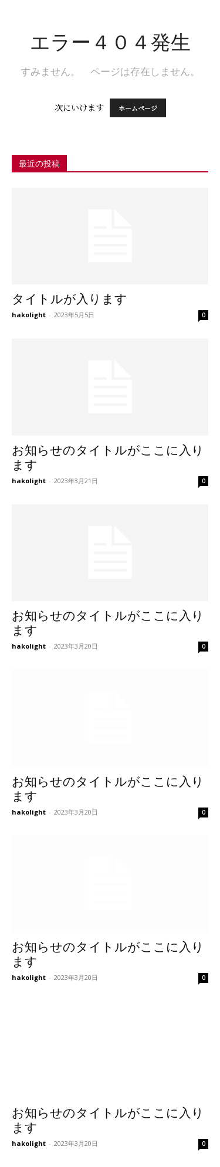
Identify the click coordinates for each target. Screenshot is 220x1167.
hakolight (29, 314)
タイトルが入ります (69, 299)
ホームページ (138, 108)
